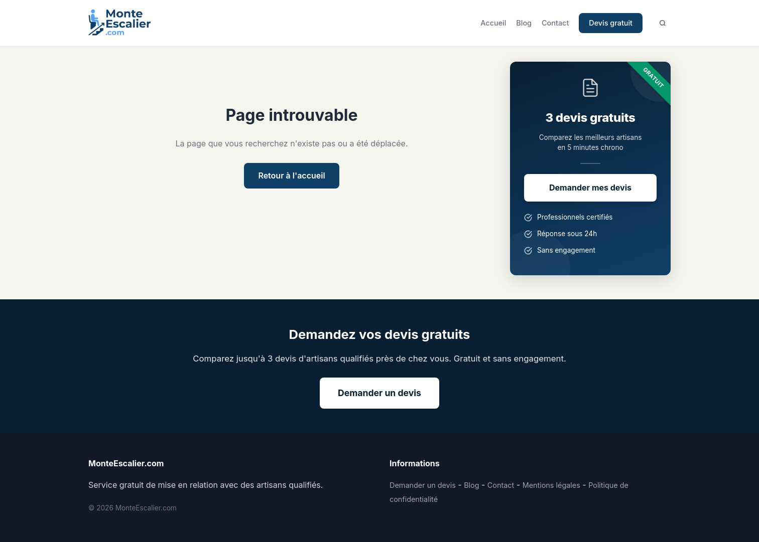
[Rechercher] (663, 23)
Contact (555, 23)
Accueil (493, 23)
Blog (524, 23)
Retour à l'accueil (291, 175)
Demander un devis (379, 393)
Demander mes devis (590, 188)
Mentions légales (551, 485)
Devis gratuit (610, 23)
